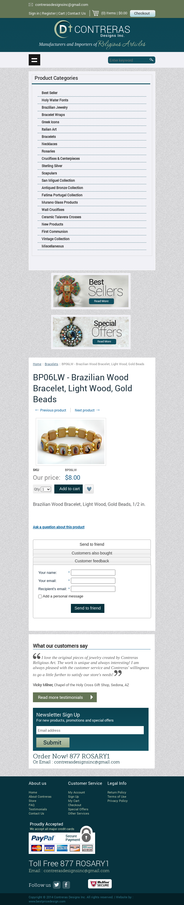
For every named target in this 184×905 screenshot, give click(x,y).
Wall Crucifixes (53, 209)
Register (49, 13)
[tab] (92, 544)
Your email (46, 581)
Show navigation (34, 59)
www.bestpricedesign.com (47, 901)
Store (32, 801)
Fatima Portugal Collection (62, 195)
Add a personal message (60, 596)
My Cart (73, 801)
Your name (47, 572)
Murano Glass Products (60, 202)
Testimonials (38, 809)
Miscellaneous (53, 246)
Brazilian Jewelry (55, 107)
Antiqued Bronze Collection (62, 187)
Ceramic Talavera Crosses (61, 217)
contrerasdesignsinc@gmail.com (61, 4)
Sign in (34, 13)
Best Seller (49, 92)
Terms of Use (116, 796)
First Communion (55, 231)
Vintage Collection (55, 239)
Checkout (74, 805)
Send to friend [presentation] (92, 544)
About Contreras (40, 796)
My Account (76, 792)
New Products (52, 224)
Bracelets (49, 136)
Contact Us (77, 13)
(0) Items (108, 12)
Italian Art (49, 129)
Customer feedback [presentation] (92, 561)
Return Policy (116, 792)
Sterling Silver (52, 165)
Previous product (50, 410)
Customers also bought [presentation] (92, 553)
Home (37, 364)
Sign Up (73, 796)
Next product (87, 410)
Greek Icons (50, 122)
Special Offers (78, 809)
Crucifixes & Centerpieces (61, 158)
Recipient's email (52, 589)
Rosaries (48, 151)
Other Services (78, 813)
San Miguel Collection (58, 180)
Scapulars (49, 173)
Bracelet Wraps (53, 114)
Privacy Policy (117, 801)
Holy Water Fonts (55, 100)
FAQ (32, 805)
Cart (61, 13)
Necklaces (49, 144)
